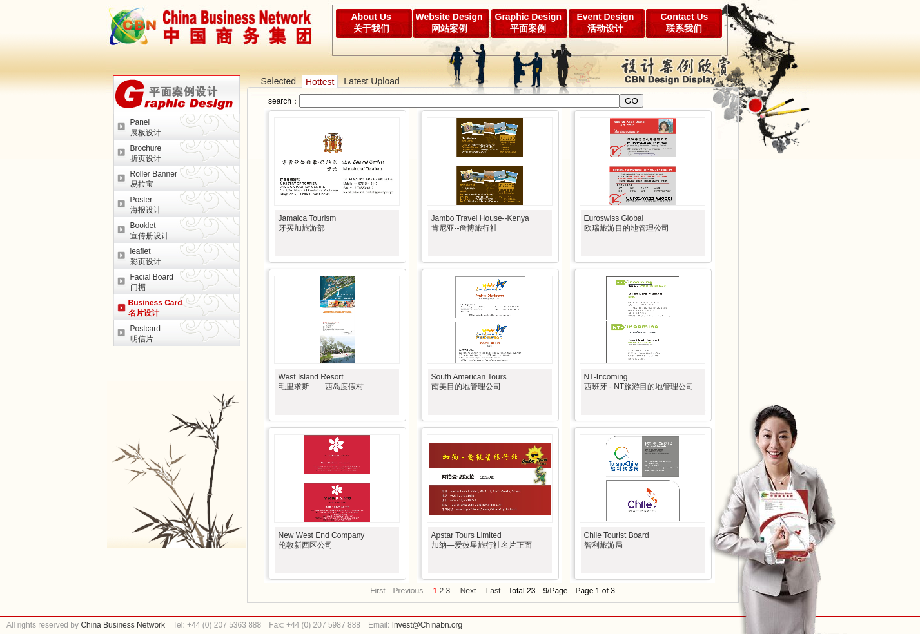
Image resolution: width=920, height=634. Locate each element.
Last (493, 590)
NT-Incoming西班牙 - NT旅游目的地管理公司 (639, 381)
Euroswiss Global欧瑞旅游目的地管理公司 (626, 223)
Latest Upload (371, 81)
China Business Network (122, 624)
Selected (278, 81)
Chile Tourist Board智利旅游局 (616, 540)
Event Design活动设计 (605, 23)
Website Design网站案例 (449, 23)
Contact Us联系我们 (685, 23)
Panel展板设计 (145, 127)
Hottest (320, 82)
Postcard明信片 (145, 333)
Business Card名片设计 (155, 308)
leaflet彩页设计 (145, 256)
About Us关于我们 (371, 23)
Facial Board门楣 (151, 282)
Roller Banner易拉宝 (153, 179)
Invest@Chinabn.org (427, 624)
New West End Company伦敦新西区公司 (322, 540)
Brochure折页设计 (146, 153)
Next (468, 590)
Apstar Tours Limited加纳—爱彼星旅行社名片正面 (481, 540)
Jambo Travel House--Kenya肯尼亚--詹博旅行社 (480, 223)
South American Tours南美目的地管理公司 (469, 381)
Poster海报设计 (145, 205)
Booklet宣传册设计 (149, 230)
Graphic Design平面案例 (528, 23)
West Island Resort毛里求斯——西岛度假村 (321, 381)
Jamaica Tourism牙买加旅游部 (308, 223)
